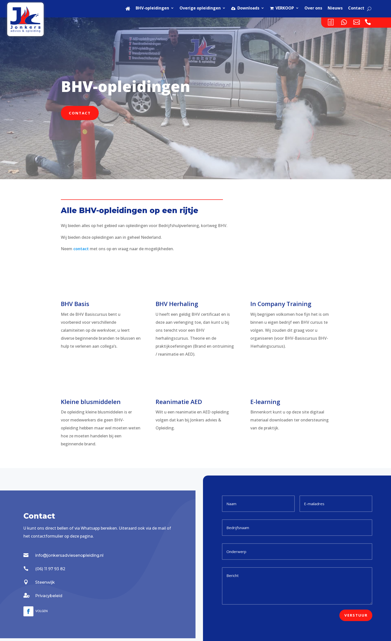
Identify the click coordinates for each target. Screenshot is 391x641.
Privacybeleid (48, 595)
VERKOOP (282, 8)
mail (162, 528)
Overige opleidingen (200, 8)
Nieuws (335, 8)
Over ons (313, 8)
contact (81, 248)
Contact (356, 8)
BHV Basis (75, 304)
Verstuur (356, 615)
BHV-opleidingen (152, 8)
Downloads (245, 8)
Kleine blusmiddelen (91, 402)
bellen (62, 528)
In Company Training (280, 304)
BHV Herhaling (177, 304)
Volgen (41, 611)
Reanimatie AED (179, 402)
